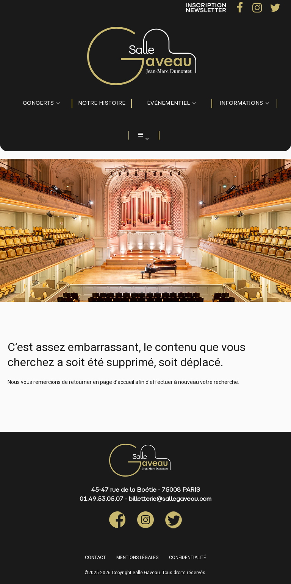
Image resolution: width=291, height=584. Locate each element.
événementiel (168, 103)
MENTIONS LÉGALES (137, 557)
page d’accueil (117, 382)
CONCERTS (38, 103)
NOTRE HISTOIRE (101, 103)
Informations (241, 103)
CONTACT (95, 557)
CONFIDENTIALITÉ (187, 557)
